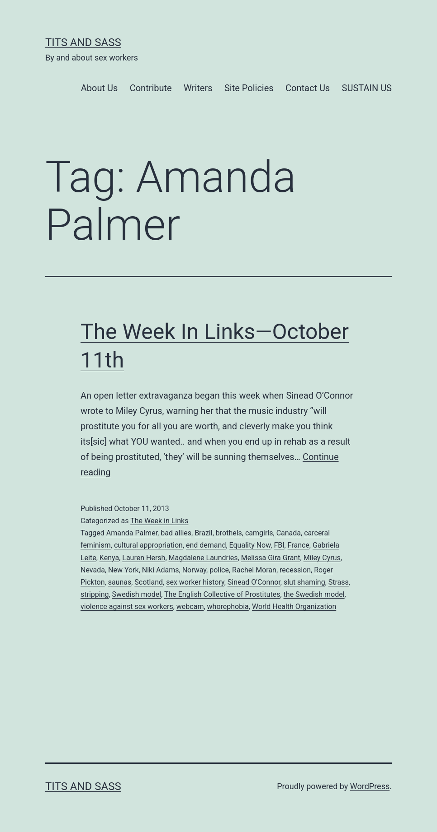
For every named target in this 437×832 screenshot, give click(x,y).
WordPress (370, 786)
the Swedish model (314, 594)
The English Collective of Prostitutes (222, 594)
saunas (120, 582)
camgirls (259, 533)
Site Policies (249, 88)
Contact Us (307, 88)
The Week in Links (159, 520)
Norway (194, 570)
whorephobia (228, 606)
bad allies (176, 533)
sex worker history (195, 582)
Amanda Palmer (131, 533)
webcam (190, 606)
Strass (338, 582)
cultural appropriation (148, 545)
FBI (279, 545)
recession (295, 570)
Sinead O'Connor (254, 582)
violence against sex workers (127, 606)
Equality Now (250, 545)
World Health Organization (294, 606)
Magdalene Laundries (203, 557)
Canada (288, 533)
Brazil (204, 533)
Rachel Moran (254, 570)
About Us (99, 88)
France (298, 545)
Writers (198, 88)
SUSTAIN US (367, 88)
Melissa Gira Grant (270, 557)
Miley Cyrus (322, 557)
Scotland (148, 582)
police (219, 570)
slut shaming (304, 582)
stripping (95, 594)
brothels (229, 533)
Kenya (109, 557)
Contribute (151, 88)
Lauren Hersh (143, 557)
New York (123, 570)
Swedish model (137, 594)
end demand (206, 545)
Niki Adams (160, 570)
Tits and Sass (83, 42)
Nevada (93, 570)
